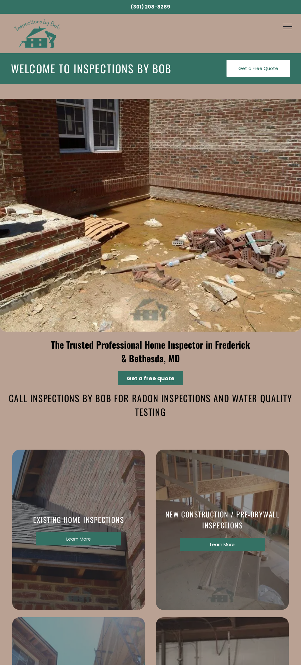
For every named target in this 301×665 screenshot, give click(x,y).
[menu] (288, 26)
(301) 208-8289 (150, 6)
